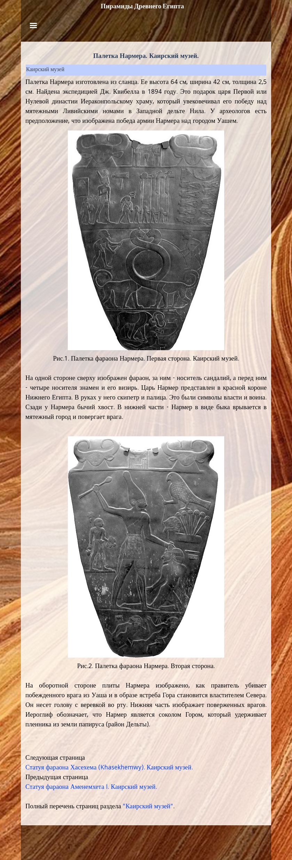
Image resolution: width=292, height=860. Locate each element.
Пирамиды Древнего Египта (142, 6)
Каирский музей (45, 70)
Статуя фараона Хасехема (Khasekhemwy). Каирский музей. (109, 768)
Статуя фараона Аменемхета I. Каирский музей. (91, 787)
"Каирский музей (146, 807)
